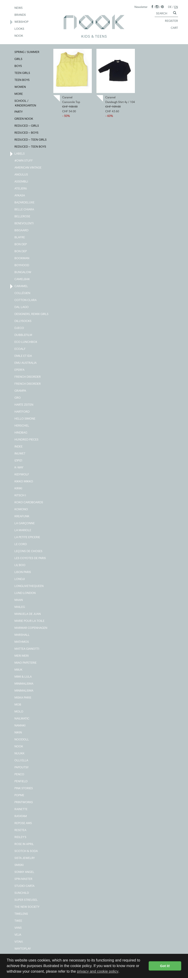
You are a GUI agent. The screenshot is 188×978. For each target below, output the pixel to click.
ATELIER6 (21, 188)
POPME (19, 795)
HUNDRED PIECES (26, 440)
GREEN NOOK (24, 119)
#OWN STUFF (24, 161)
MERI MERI (22, 656)
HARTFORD (22, 412)
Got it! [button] (165, 966)
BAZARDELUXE (24, 202)
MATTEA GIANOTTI (27, 649)
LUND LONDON (25, 593)
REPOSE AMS (23, 823)
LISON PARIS (23, 572)
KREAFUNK (22, 516)
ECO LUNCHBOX (26, 342)
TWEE (18, 921)
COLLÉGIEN (22, 293)
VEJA (18, 935)
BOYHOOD (22, 265)
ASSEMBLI (21, 181)
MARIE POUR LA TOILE (29, 621)
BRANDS (20, 15)
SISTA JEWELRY (25, 858)
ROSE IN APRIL (24, 844)
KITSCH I (20, 495)
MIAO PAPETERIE (26, 663)
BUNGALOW (23, 272)
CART (172, 28)
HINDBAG (21, 433)
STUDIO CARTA (24, 886)
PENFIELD (21, 781)
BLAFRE (20, 237)
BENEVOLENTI (24, 223)
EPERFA (19, 370)
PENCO (19, 774)
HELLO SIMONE (25, 419)
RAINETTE (21, 809)
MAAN (19, 600)
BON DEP (21, 244)
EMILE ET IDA (23, 356)
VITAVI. (19, 942)
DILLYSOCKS (23, 321)
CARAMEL (21, 286)
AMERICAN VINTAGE (28, 168)
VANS (18, 928)
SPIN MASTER (23, 879)
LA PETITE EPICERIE (27, 537)
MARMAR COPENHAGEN (31, 628)
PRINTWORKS (24, 802)
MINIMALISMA (24, 684)
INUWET (20, 453)
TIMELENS (21, 914)
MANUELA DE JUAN (28, 614)
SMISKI (19, 865)
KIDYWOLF (22, 474)
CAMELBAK (22, 279)
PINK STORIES (24, 788)
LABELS (20, 154)
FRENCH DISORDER (28, 377)
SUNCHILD (22, 893)
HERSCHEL (22, 426)
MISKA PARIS (23, 698)
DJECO (19, 328)
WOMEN (20, 87)
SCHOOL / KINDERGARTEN (25, 103)
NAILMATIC (22, 718)
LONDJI (20, 579)
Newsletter (140, 7)
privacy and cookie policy (97, 971)
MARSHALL (22, 635)
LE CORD (21, 544)
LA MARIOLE (23, 530)
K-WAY (19, 467)
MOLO (19, 711)
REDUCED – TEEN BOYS (30, 147)
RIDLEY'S (20, 837)
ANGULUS (21, 174)
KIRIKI (18, 488)
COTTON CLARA (26, 300)
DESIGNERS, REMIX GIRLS (31, 314)
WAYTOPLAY (23, 949)
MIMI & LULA (23, 677)
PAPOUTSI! (22, 767)
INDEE (19, 446)
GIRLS (18, 59)
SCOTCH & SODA (26, 851)
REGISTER (169, 21)
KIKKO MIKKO (24, 481)
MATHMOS (22, 642)
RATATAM (21, 816)
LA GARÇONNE (25, 523)
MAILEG (20, 607)
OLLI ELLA (21, 760)
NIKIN (18, 732)
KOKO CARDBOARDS (29, 502)
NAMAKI (20, 725)
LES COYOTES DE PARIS (30, 558)
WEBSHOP (21, 22)
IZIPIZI (18, 460)
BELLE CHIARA (24, 209)
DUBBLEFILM (23, 335)
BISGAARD (21, 230)
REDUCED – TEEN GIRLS (31, 140)
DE (170, 7)
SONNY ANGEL (24, 872)
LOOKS (19, 29)
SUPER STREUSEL (26, 900)
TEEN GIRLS (22, 73)
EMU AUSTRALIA (26, 363)
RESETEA (20, 830)
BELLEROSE (22, 216)
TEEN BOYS (22, 80)
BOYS (18, 66)
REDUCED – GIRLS (27, 126)
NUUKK (19, 753)
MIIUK (18, 670)
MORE (19, 94)
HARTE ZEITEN (24, 405)
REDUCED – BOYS (26, 133)
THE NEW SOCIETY (27, 907)
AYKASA (20, 195)
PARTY (19, 112)
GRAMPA (20, 391)
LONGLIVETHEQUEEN (29, 586)
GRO (18, 398)
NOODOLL (22, 739)
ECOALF (20, 349)
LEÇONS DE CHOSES (28, 551)
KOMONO (21, 509)
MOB (18, 705)
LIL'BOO (20, 565)
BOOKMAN (22, 258)
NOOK (19, 36)
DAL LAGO (22, 307)
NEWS (19, 8)
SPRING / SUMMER (27, 52)
